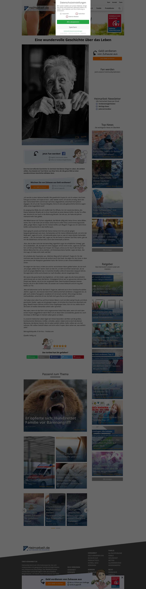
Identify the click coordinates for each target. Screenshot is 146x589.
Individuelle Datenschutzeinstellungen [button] (73, 31)
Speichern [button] (73, 27)
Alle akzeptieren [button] (73, 22)
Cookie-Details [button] (63, 33)
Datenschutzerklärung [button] (74, 33)
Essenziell (64, 14)
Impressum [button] (83, 33)
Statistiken (80, 14)
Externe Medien (72, 16)
